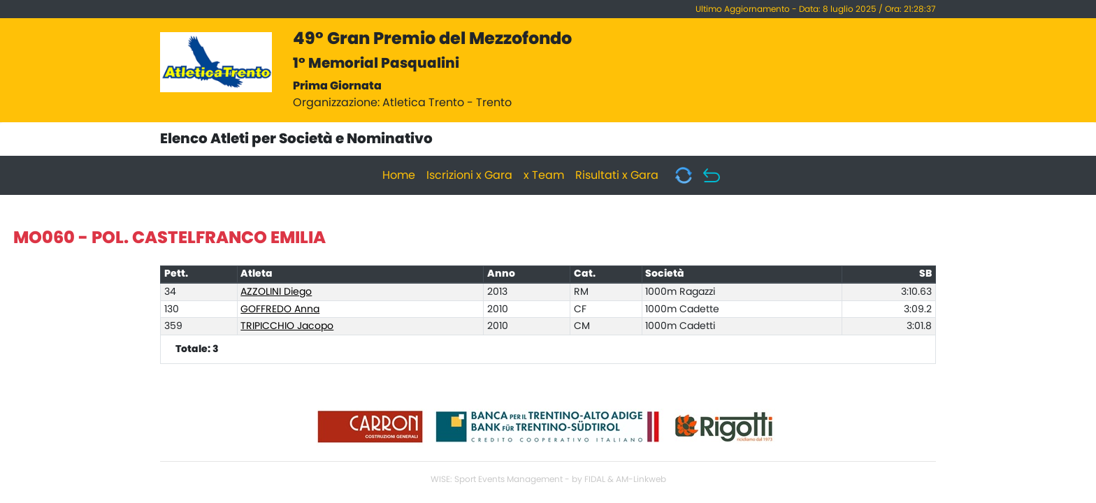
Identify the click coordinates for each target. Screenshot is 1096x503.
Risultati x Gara (616, 175)
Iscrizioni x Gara (469, 175)
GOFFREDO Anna (279, 309)
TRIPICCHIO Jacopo (286, 326)
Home (398, 175)
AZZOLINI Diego (276, 292)
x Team (544, 175)
